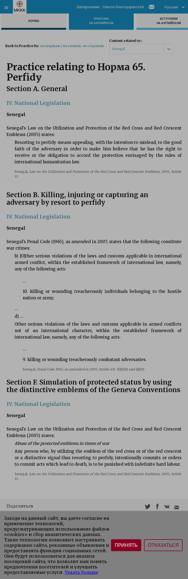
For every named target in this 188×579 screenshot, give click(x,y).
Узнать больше (81, 572)
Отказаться (163, 545)
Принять (126, 545)
